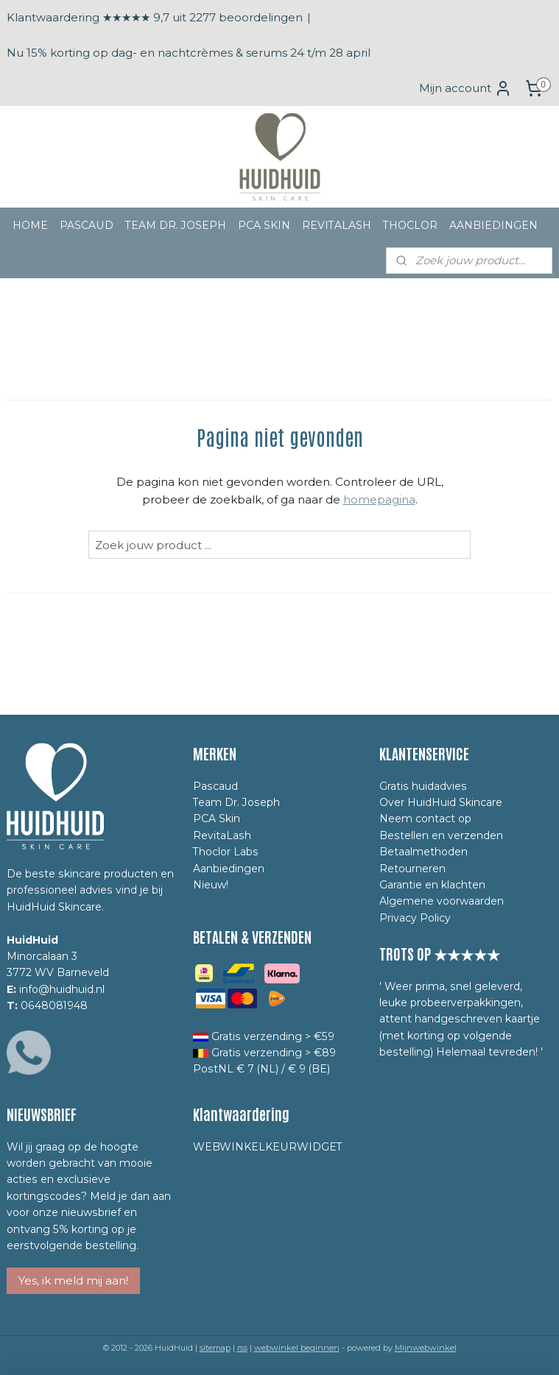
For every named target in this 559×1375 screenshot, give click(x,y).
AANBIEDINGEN (493, 225)
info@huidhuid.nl (62, 989)
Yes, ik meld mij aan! (73, 1280)
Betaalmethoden (423, 851)
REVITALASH (336, 225)
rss (242, 1348)
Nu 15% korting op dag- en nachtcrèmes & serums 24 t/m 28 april (188, 53)
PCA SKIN (264, 225)
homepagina (379, 499)
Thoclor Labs (226, 851)
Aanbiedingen (228, 868)
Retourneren (412, 868)
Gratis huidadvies (423, 786)
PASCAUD (86, 225)
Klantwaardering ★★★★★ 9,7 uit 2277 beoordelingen (155, 17)
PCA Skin (216, 818)
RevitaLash (222, 835)
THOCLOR (410, 225)
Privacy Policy (415, 918)
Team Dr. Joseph (236, 802)
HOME (30, 225)
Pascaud (215, 786)
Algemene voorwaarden (441, 901)
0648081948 (54, 1005)
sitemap (215, 1348)
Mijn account (465, 88)
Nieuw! (210, 884)
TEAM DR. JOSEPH (175, 225)
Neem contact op (425, 818)
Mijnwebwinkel (426, 1348)
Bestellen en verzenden (441, 835)
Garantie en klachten (432, 884)
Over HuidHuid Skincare (440, 802)
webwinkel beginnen (297, 1348)
